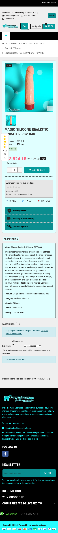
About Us (7, 12)
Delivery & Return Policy (26, 12)
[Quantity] (14, 169)
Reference (9, 141)
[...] (14, 417)
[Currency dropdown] (52, 15)
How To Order (28, 15)
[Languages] (17, 343)
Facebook (5, 454)
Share (11, 201)
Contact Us (8, 19)
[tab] (11, 239)
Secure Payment (10, 15)
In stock (8, 144)
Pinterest (45, 201)
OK (47, 473)
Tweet (27, 201)
